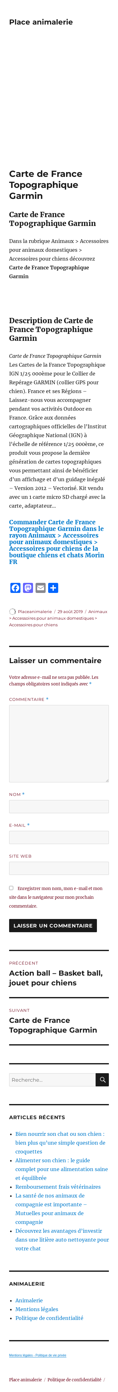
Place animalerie (41, 22)
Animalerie (29, 1300)
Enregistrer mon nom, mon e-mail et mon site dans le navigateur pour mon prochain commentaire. (56, 897)
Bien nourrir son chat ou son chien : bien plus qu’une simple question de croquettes (60, 1143)
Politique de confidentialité (49, 1318)
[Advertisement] (59, 106)
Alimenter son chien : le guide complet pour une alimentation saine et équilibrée (61, 1169)
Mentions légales (36, 1309)
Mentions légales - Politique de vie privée (37, 1355)
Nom (17, 794)
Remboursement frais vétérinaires (58, 1187)
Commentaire (29, 699)
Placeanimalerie (35, 611)
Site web (20, 856)
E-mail (19, 825)
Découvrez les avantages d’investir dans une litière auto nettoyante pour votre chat (62, 1240)
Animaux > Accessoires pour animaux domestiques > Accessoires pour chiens (58, 618)
